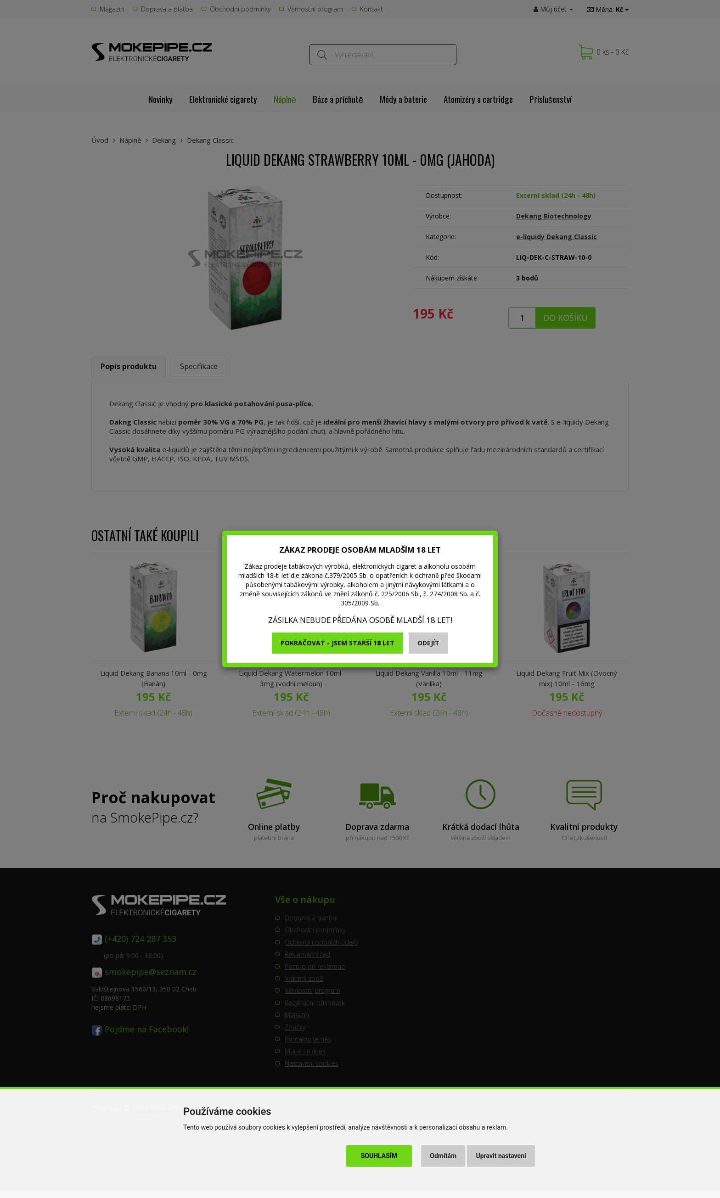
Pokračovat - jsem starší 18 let (337, 642)
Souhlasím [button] (379, 1155)
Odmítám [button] (443, 1155)
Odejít (428, 642)
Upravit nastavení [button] (501, 1155)
